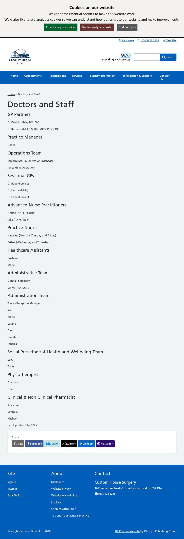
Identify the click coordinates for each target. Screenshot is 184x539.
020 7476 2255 (148, 40)
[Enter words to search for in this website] (147, 57)
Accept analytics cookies (61, 27)
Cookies (56, 502)
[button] (34, 77)
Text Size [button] (169, 40)
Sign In (12, 482)
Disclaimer (57, 482)
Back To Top (15, 495)
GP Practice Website (127, 531)
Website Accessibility (64, 495)
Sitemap (13, 488)
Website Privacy (61, 488)
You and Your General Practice (70, 515)
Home (11, 94)
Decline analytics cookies (97, 27)
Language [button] (126, 40)
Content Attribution (63, 509)
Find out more (127, 27)
